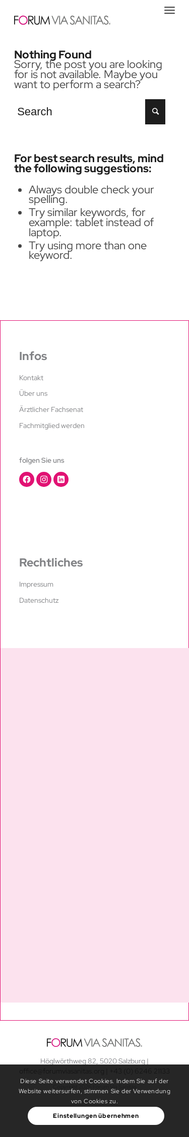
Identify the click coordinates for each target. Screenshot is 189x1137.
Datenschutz (38, 600)
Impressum (36, 584)
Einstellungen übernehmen (96, 1116)
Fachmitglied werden (52, 425)
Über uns (33, 393)
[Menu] (169, 10)
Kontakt (31, 377)
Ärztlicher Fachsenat (51, 409)
